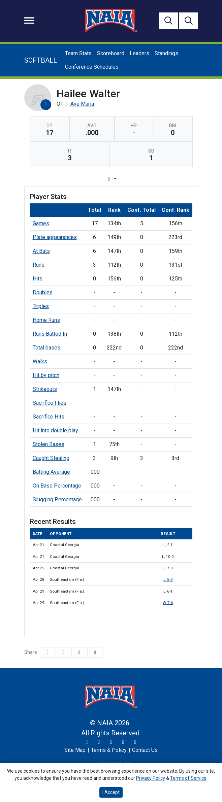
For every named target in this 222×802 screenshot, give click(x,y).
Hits (37, 278)
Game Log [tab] (94, 179)
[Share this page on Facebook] (48, 652)
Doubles (43, 292)
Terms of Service (188, 778)
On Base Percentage (57, 485)
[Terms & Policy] (109, 750)
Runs (38, 265)
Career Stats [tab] (136, 179)
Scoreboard (110, 53)
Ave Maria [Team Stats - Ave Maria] (82, 104)
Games (41, 223)
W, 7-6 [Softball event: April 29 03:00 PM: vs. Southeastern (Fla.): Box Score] (168, 602)
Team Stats (78, 53)
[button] (95, 652)
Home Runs (46, 320)
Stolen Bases (48, 444)
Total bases (46, 347)
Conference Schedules (92, 67)
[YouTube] (123, 742)
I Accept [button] (111, 792)
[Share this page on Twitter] (64, 652)
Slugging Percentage (57, 499)
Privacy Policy (150, 778)
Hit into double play (55, 430)
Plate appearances (55, 237)
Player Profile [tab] (48, 179)
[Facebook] (111, 742)
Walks (40, 361)
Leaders (139, 53)
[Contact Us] (145, 750)
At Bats (41, 251)
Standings (166, 53)
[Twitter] (87, 742)
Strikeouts (45, 389)
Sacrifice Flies (49, 403)
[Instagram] (99, 742)
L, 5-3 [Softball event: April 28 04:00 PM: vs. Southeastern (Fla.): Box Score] (168, 579)
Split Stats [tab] (179, 179)
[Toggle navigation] (29, 20)
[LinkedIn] (135, 742)
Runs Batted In (50, 334)
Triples (41, 306)
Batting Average (51, 472)
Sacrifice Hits (48, 416)
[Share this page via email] (79, 652)
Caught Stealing (51, 458)
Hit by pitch (46, 375)
